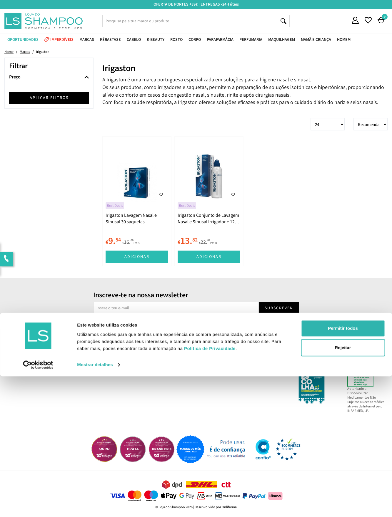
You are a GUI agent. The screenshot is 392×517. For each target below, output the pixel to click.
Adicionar (136, 257)
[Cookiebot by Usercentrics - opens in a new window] (38, 505)
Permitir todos (343, 469)
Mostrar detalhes (95, 505)
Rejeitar (343, 488)
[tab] (49, 77)
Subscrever (279, 308)
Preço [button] (15, 77)
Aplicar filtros (49, 98)
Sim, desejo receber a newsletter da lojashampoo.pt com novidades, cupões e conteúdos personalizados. (197, 325)
